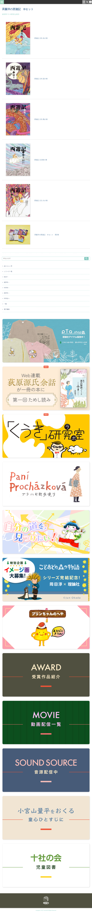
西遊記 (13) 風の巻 (41, 119)
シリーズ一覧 (8, 271)
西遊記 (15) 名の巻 (41, 38)
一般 (5, 304)
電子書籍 (6, 309)
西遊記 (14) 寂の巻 (41, 79)
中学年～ (6, 287)
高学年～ (6, 293)
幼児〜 (6, 277)
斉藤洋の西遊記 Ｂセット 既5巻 (46, 235)
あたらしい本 (8, 266)
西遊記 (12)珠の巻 (40, 160)
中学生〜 (6, 298)
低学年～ (6, 282)
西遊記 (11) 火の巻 (41, 200)
